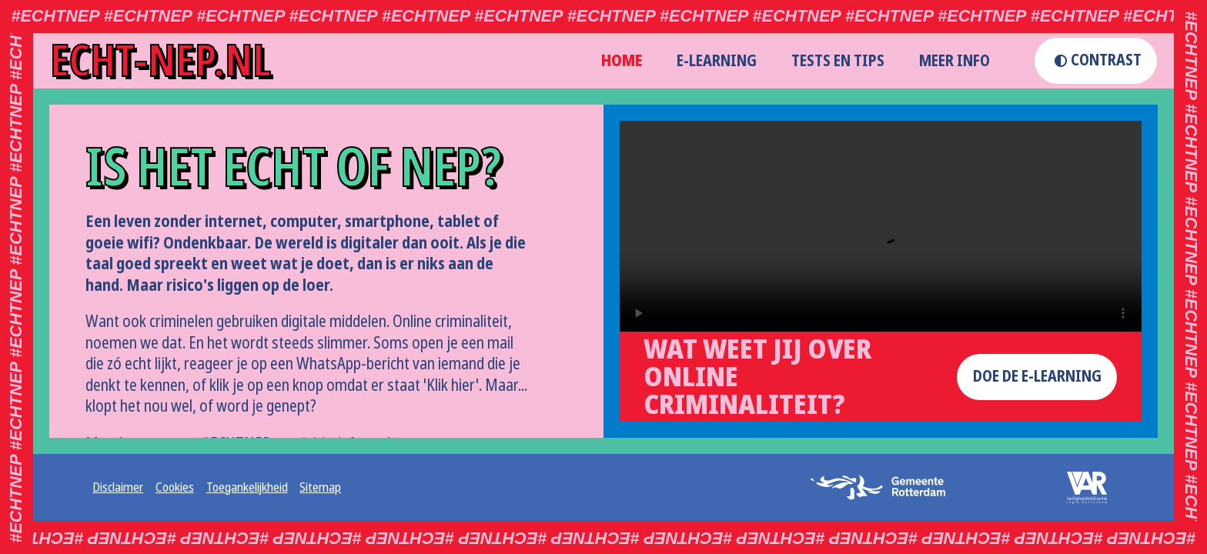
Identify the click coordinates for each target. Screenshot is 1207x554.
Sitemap (320, 487)
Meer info (954, 60)
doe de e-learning (1037, 376)
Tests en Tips (837, 60)
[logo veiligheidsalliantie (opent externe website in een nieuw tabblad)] (1076, 488)
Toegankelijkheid (247, 487)
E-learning (717, 60)
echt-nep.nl (160, 60)
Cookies (174, 487)
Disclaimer (117, 487)
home (621, 60)
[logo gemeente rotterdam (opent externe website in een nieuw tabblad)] (883, 487)
